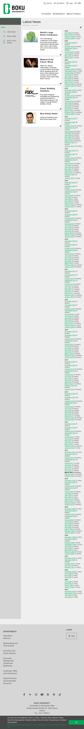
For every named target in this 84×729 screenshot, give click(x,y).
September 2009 (70, 516)
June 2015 (68, 348)
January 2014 (69, 389)
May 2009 (68, 525)
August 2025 (69, 52)
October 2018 (69, 248)
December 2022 (70, 118)
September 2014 (70, 371)
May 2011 (68, 469)
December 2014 (70, 362)
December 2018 (70, 241)
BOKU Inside (11, 36)
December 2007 (70, 558)
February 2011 (70, 474)
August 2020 (69, 195)
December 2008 (70, 537)
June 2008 (68, 548)
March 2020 (69, 203)
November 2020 (70, 186)
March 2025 (69, 57)
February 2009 (70, 531)
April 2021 (68, 171)
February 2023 (70, 112)
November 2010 (70, 482)
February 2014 (70, 386)
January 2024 (69, 86)
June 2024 (68, 77)
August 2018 (69, 254)
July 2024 (68, 75)
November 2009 (70, 511)
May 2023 (68, 107)
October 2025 (69, 46)
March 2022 (69, 141)
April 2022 (68, 139)
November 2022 (70, 122)
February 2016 (70, 325)
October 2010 (69, 486)
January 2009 (69, 533)
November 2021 (70, 154)
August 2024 (69, 73)
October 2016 (69, 309)
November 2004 (70, 591)
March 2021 (69, 172)
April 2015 (68, 352)
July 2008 (68, 546)
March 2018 (69, 263)
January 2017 (69, 297)
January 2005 (69, 587)
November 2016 (70, 305)
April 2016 (68, 321)
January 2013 (69, 419)
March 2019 (69, 233)
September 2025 (70, 48)
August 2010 (69, 491)
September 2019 (70, 220)
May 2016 (68, 320)
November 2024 (70, 65)
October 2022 (69, 126)
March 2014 (69, 384)
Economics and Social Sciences (9, 652)
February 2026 (70, 36)
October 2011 (69, 458)
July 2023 (68, 103)
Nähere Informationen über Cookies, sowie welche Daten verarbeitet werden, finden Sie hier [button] (37, 726)
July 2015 (68, 346)
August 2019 (69, 224)
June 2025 (68, 54)
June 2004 (68, 597)
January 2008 (69, 554)
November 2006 (70, 572)
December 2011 (70, 452)
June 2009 (68, 523)
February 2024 (70, 84)
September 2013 (70, 403)
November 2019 (70, 214)
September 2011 (70, 459)
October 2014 (69, 369)
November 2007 (70, 560)
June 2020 (68, 199)
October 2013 (69, 401)
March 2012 (69, 444)
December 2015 (70, 331)
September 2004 (70, 593)
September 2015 (70, 341)
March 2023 (69, 110)
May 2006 (68, 575)
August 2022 (69, 131)
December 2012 (70, 424)
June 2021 (68, 167)
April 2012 (68, 442)
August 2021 (69, 163)
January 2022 (69, 146)
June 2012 (68, 439)
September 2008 (70, 544)
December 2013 (70, 394)
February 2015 (70, 355)
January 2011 (69, 476)
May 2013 (68, 412)
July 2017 (68, 286)
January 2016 (69, 327)
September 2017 (70, 280)
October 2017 (69, 278)
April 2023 (68, 108)
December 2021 (70, 150)
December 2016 (70, 301)
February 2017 (70, 295)
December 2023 (70, 90)
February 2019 (70, 235)
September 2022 (70, 128)
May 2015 (68, 350)
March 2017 (69, 293)
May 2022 (68, 137)
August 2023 (69, 101)
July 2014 (68, 376)
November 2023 (70, 92)
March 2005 (69, 585)
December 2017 (70, 271)
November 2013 (70, 397)
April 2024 (68, 80)
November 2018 (70, 245)
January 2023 (69, 114)
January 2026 (69, 38)
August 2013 (69, 406)
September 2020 (70, 192)
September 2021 (70, 160)
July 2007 (68, 565)
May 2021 (68, 169)
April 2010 (68, 499)
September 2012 (70, 433)
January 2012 (69, 448)
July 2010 (68, 493)
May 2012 (68, 440)
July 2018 (68, 256)
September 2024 (70, 71)
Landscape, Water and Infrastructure (10, 672)
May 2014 (68, 380)
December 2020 (70, 182)
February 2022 (70, 142)
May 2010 (68, 497)
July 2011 (68, 465)
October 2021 (69, 158)
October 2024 (69, 69)
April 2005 (68, 583)
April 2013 (68, 414)
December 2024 (70, 62)
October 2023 (69, 96)
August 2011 (69, 463)
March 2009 (69, 529)
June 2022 (68, 135)
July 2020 (68, 197)
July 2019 (68, 225)
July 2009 (68, 522)
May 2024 (68, 78)
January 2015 (69, 357)
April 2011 (68, 471)
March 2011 (69, 472)
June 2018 (68, 257)
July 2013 (68, 408)
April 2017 (68, 291)
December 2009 (70, 509)
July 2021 (68, 165)
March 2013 (69, 416)
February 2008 (70, 552)
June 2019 (68, 227)
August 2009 (69, 520)
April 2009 (68, 527)
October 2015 (69, 339)
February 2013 (70, 418)
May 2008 (68, 550)
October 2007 (69, 564)
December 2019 (70, 211)
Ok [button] (76, 722)
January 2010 (69, 504)
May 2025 (68, 56)
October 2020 (69, 190)
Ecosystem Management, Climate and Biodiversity (8, 662)
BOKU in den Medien (11, 42)
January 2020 (69, 206)
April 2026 (68, 33)
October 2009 (69, 514)
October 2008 (69, 543)
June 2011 (68, 467)
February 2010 (70, 503)
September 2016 (70, 310)
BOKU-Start (26, 25)
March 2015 (69, 354)
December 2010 (70, 480)
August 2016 (69, 314)
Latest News (11, 32)
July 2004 (68, 595)
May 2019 (68, 229)
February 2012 (70, 446)
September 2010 (70, 488)
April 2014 (68, 382)
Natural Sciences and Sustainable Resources (10, 680)
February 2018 (70, 265)
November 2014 (70, 365)
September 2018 (70, 250)
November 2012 (70, 427)
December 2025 (70, 43)
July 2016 (68, 316)
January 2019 (69, 237)
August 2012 (69, 437)
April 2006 (68, 577)
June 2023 (68, 105)
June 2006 (68, 573)
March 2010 (69, 501)
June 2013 (68, 410)
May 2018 (68, 259)
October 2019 (69, 218)
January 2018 (69, 267)
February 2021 (70, 174)
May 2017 (68, 290)
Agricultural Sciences (7, 637)
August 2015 (69, 344)
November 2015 (70, 335)
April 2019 (68, 231)
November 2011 (70, 454)
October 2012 (69, 431)
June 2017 (68, 288)
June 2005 (68, 581)
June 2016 (68, 318)
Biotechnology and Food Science (10, 644)
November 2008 (70, 539)
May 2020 (68, 201)
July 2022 (68, 133)
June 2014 (68, 378)
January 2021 (69, 178)
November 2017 (70, 275)
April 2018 (68, 261)
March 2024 (69, 82)
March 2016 (69, 323)
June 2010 (68, 495)
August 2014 (69, 374)
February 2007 (70, 567)
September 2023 (70, 97)
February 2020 (70, 205)
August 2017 (69, 284)
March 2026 (69, 35)
